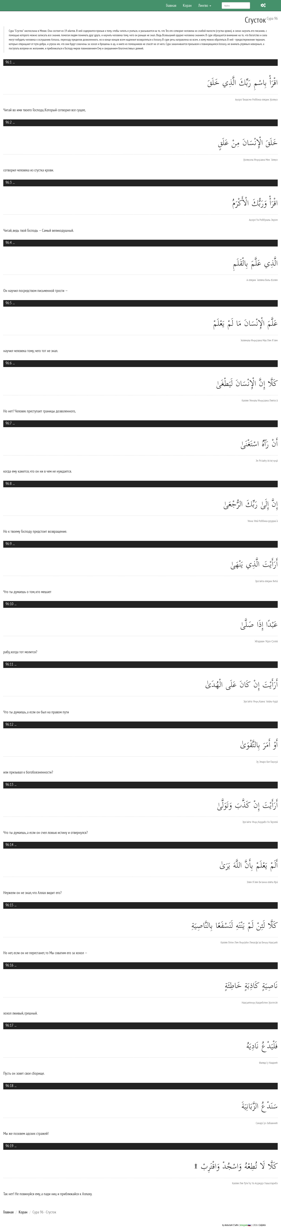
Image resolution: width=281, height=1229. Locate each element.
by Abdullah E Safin (230, 1225)
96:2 (8, 122)
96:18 (9, 1085)
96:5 (8, 302)
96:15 (9, 904)
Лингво (204, 5)
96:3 (8, 182)
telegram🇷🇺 (245, 1225)
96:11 (9, 664)
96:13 (9, 784)
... (14, 62)
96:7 (8, 423)
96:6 (8, 362)
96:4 (8, 242)
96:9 (8, 543)
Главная (171, 5)
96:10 (9, 603)
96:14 (9, 844)
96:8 (8, 483)
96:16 (9, 965)
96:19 (9, 1145)
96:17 (9, 1025)
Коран (187, 5)
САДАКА (262, 1225)
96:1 (8, 62)
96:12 (9, 724)
